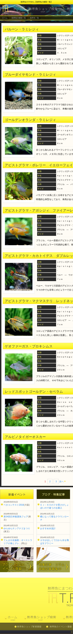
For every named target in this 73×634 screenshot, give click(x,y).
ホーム (4, 18)
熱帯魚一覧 (34, 18)
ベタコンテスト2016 (14, 505)
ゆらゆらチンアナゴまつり (17, 528)
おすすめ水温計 (48, 528)
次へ (61, 481)
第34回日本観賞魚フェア (16, 516)
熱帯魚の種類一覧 (19, 18)
